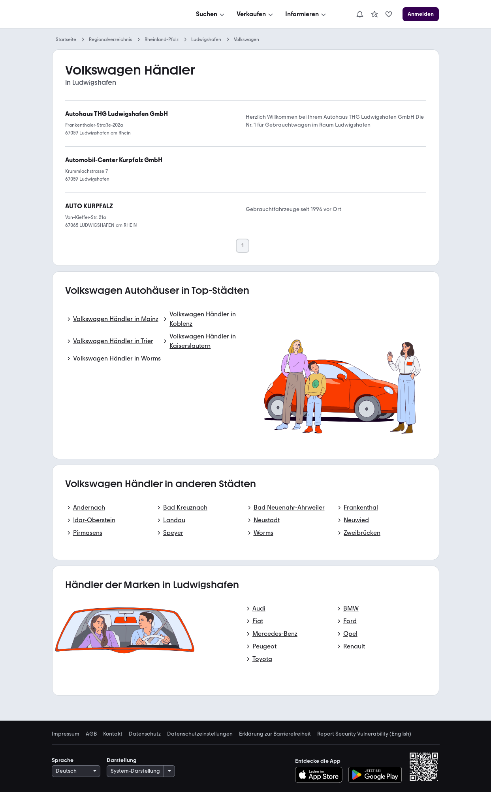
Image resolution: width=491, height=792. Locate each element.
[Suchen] (211, 14)
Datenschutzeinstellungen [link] (200, 734)
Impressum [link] (65, 734)
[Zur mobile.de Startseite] (112, 14)
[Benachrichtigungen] (360, 14)
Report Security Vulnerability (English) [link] (364, 734)
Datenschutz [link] (145, 734)
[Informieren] (306, 14)
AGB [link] (91, 734)
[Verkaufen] (255, 14)
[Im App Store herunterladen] (321, 775)
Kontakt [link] (112, 734)
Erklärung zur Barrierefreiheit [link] (275, 734)
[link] (374, 14)
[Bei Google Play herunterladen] (375, 775)
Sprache (62, 760)
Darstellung (122, 760)
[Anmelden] (421, 14)
